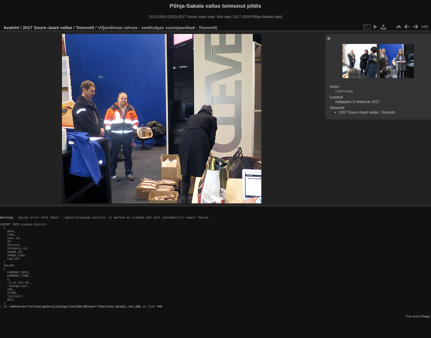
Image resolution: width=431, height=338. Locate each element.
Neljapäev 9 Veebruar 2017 (357, 102)
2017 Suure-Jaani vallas (47, 27)
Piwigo (425, 333)
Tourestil (85, 27)
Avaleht (11, 27)
